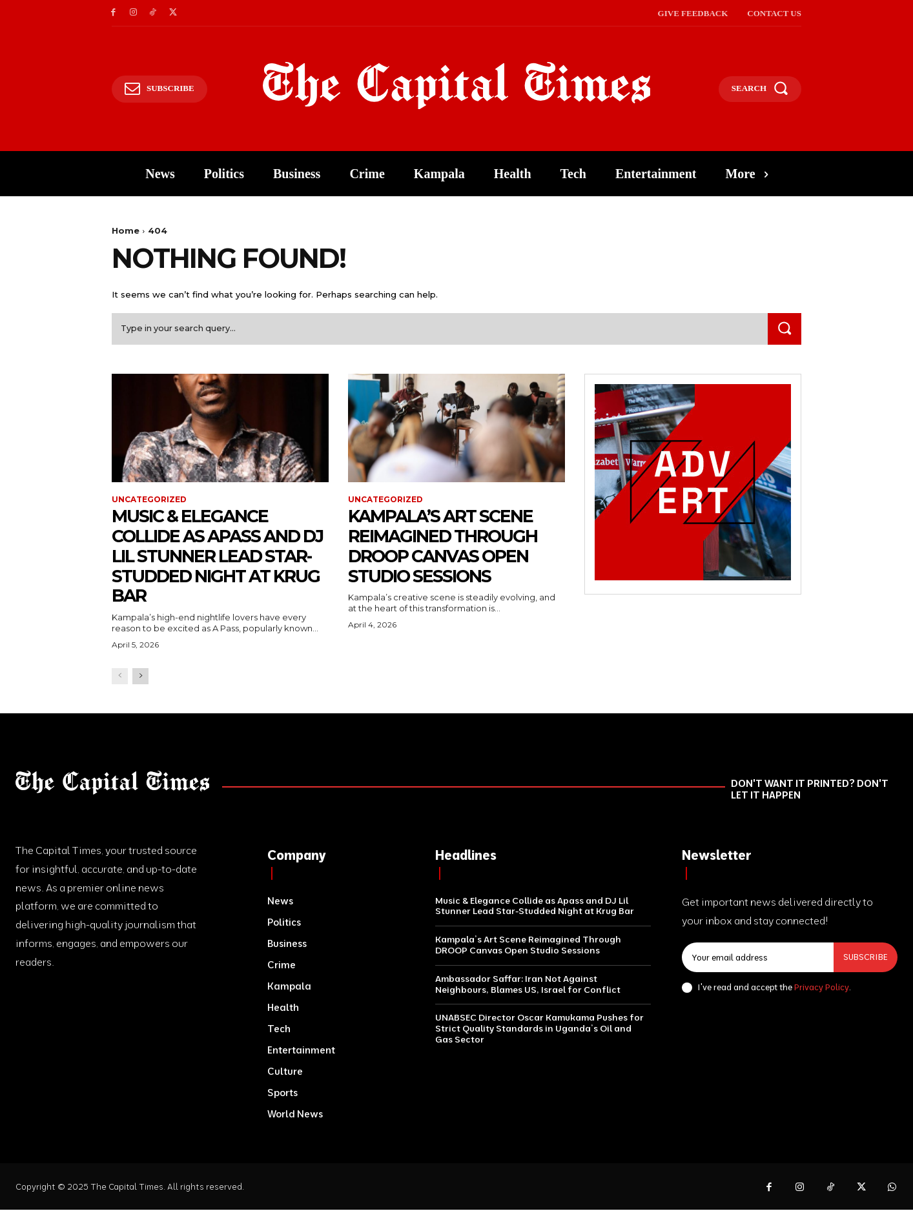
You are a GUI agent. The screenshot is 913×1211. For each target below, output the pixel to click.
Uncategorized (149, 500)
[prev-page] (120, 677)
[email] (757, 958)
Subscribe (865, 958)
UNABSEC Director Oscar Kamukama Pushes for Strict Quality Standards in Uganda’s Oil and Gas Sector (539, 1029)
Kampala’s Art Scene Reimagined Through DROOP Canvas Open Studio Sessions (448, 546)
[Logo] (456, 86)
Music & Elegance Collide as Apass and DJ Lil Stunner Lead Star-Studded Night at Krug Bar (213, 556)
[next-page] (140, 677)
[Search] (783, 329)
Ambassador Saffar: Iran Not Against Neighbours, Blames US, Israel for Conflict (528, 984)
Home (125, 230)
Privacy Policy (821, 987)
